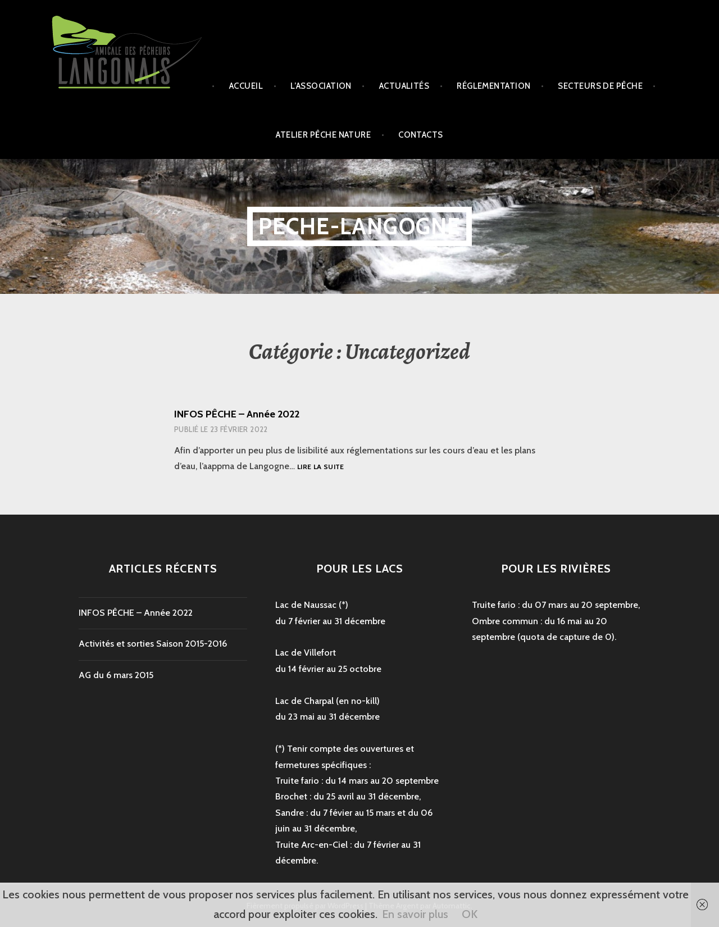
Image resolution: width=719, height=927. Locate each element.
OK (469, 914)
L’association (321, 86)
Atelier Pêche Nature (323, 135)
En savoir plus (415, 914)
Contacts (420, 135)
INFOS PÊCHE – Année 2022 (236, 414)
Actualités (404, 86)
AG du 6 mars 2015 (116, 675)
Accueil (246, 86)
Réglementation (493, 86)
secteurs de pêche (600, 86)
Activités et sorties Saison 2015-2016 (153, 643)
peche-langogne (359, 226)
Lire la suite (320, 467)
